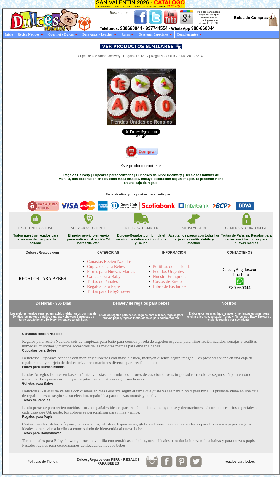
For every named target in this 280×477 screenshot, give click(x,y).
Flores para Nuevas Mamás (111, 271)
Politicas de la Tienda (172, 266)
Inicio (9, 34)
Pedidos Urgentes (168, 271)
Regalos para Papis (104, 286)
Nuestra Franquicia (170, 276)
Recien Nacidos (30, 34)
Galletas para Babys (104, 276)
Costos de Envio (167, 281)
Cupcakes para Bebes (106, 266)
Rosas (128, 34)
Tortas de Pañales (102, 281)
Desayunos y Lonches (99, 34)
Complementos (189, 34)
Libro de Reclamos (170, 286)
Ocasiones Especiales (155, 34)
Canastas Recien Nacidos (109, 261)
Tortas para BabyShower (109, 291)
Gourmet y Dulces (63, 34)
